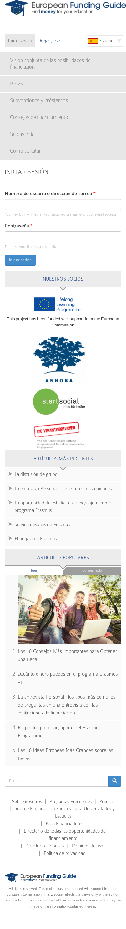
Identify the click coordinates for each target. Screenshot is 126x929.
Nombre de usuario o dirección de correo (50, 193)
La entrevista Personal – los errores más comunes (63, 488)
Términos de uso (87, 845)
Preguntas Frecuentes (70, 801)
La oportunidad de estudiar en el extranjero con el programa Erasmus (63, 506)
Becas (16, 84)
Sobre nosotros (27, 801)
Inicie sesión (20, 40)
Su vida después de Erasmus (42, 524)
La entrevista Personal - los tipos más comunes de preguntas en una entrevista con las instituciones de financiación (67, 705)
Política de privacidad (65, 853)
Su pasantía (22, 134)
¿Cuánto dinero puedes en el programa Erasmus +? (68, 678)
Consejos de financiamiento (39, 117)
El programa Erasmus (36, 538)
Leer (46, 570)
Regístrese (50, 40)
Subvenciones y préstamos (39, 100)
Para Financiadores (64, 823)
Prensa (106, 801)
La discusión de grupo (36, 474)
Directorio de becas (45, 845)
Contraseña (19, 226)
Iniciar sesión (20, 260)
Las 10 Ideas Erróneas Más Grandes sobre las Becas (65, 754)
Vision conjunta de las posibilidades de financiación (50, 63)
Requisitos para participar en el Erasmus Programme (59, 732)
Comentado (92, 570)
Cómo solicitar (25, 151)
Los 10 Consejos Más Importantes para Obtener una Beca (67, 655)
